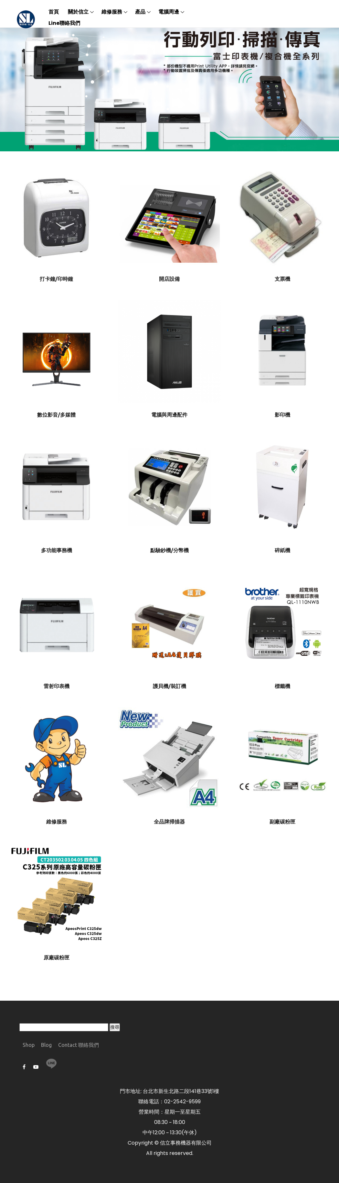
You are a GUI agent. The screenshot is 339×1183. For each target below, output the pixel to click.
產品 (140, 11)
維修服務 (111, 11)
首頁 (53, 11)
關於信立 (78, 11)
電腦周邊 (168, 11)
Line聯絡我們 (64, 23)
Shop (29, 1045)
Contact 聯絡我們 (78, 1045)
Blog (46, 1045)
